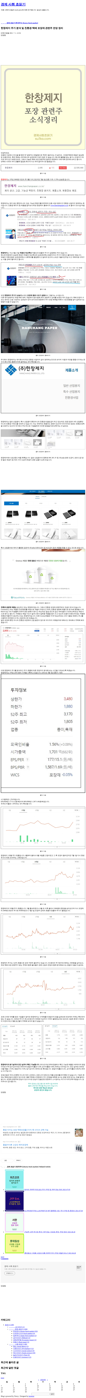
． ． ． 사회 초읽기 (18, 1344)
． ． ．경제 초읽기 (18, 1329)
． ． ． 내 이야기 (17, 1327)
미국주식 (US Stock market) (24, 1333)
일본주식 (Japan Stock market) (25, 1335)
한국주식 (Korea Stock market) (25, 1331)
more (2, 1257)
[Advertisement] (43, 17)
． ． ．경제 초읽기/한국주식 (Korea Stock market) (19, 23)
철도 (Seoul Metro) (21, 1346)
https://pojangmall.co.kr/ (10, 1127)
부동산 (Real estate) (21, 1342)
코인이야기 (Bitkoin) (21, 1338)
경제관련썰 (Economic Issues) (24, 1340)
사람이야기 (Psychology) (23, 1348)
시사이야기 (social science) (23, 1351)
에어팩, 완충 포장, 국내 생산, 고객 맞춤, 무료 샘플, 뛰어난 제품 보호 (27, 1147)
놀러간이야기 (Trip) (21, 1355)
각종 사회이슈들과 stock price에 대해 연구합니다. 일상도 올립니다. (25, 1269)
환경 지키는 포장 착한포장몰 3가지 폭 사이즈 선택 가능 (25, 1130)
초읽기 (9, 1325)
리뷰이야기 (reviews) (22, 1357)
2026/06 (43, 1380)
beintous (31, 1396)
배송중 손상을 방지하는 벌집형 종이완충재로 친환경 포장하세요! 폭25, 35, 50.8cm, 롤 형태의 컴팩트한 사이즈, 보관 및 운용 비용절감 (36, 1134)
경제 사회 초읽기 (13, 4)
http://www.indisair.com (10, 1141)
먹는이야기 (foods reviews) (24, 1353)
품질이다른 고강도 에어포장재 (15, 1145)
